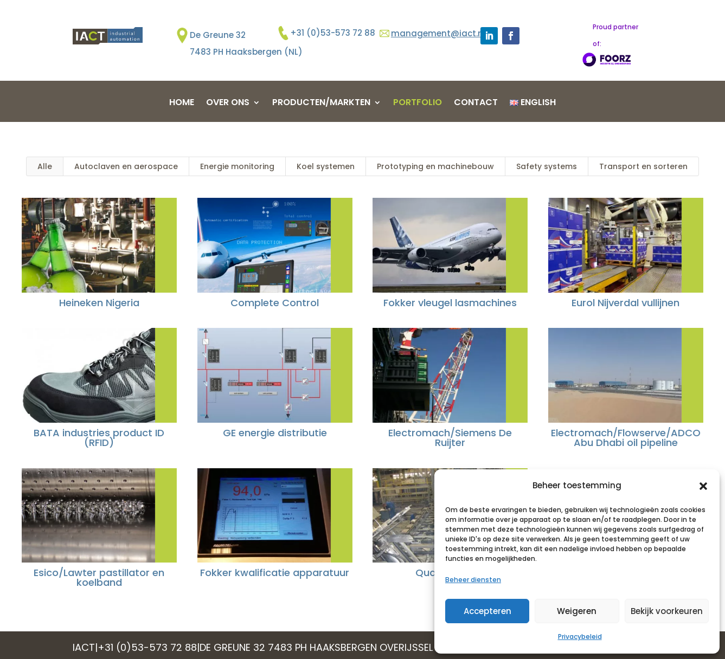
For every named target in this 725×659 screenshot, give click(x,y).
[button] (703, 486)
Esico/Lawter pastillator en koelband (98, 577)
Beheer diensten (473, 579)
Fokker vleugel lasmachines (449, 302)
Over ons (227, 103)
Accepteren (487, 611)
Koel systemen (326, 166)
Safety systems (546, 166)
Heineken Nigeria (98, 302)
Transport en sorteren (643, 166)
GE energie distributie (274, 433)
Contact (476, 103)
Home (181, 103)
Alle (44, 166)
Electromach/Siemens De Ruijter (449, 437)
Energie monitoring (237, 166)
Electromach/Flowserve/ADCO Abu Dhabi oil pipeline (625, 437)
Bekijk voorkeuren (667, 611)
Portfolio (417, 103)
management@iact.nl (438, 33)
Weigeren (576, 611)
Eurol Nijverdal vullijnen (625, 302)
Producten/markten (321, 103)
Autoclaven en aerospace (126, 166)
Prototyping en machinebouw (435, 166)
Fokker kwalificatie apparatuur (273, 572)
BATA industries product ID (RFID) (98, 437)
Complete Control (273, 302)
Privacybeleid (580, 636)
